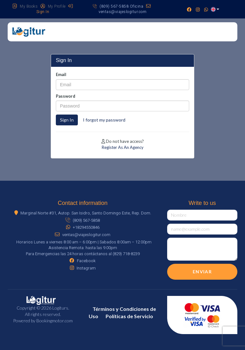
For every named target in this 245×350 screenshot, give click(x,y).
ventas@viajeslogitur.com (125, 9)
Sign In (67, 119)
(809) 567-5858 (82, 220)
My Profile (53, 6)
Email (61, 74)
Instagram (83, 268)
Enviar (202, 271)
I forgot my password (104, 119)
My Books (25, 6)
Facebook (83, 261)
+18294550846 (83, 227)
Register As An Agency (123, 147)
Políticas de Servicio (129, 316)
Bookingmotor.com (54, 320)
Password (65, 96)
